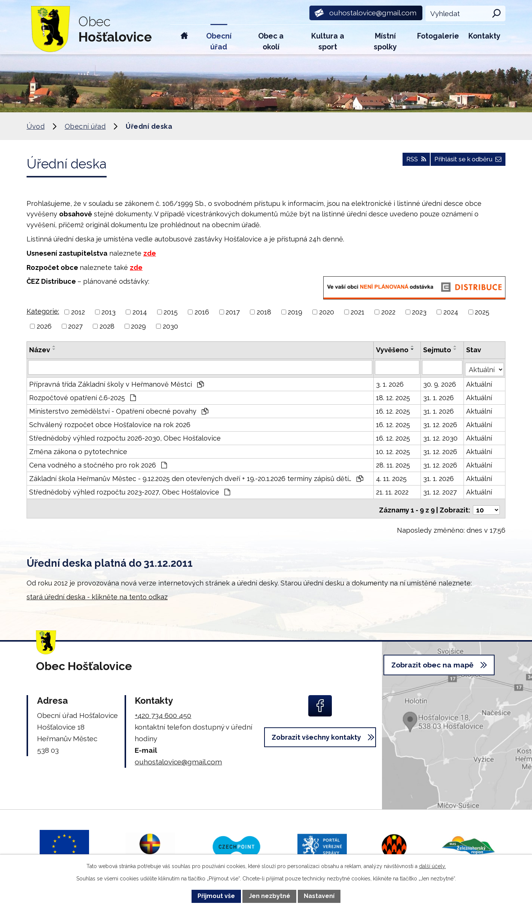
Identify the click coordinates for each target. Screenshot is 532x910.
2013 (108, 312)
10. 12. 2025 (393, 450)
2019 (295, 312)
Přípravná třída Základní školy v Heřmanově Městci (116, 382)
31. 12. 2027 (441, 490)
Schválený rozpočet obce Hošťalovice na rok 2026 (109, 423)
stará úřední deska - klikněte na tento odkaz (97, 592)
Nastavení (319, 896)
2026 (44, 326)
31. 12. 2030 (441, 436)
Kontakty (484, 36)
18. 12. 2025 (393, 396)
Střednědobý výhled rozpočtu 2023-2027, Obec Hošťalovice (129, 490)
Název (39, 350)
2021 (357, 312)
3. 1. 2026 (390, 382)
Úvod (184, 39)
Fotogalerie (438, 36)
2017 (233, 312)
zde (149, 253)
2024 (450, 312)
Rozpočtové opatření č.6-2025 (82, 396)
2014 (139, 312)
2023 (419, 312)
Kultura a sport (327, 41)
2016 (202, 312)
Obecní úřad (219, 41)
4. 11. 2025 (391, 477)
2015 (170, 312)
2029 (138, 326)
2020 (326, 312)
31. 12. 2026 (441, 423)
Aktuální (479, 382)
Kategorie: (43, 311)
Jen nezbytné (269, 896)
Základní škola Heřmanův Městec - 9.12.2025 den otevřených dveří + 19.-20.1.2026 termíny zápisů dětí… (196, 477)
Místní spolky (385, 41)
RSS (401, 163)
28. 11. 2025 (393, 463)
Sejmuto (438, 350)
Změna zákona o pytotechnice (78, 450)
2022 (388, 312)
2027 (75, 326)
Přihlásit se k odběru (462, 163)
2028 (107, 326)
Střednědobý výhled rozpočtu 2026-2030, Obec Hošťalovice (125, 436)
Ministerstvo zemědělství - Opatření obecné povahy (118, 409)
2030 (170, 326)
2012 (78, 312)
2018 (264, 312)
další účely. (432, 866)
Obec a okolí (271, 41)
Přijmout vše (216, 896)
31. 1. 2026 (439, 396)
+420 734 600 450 (163, 710)
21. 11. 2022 (392, 490)
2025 (482, 312)
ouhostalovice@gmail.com (178, 757)
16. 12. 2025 (393, 409)
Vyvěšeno (392, 350)
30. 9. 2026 (440, 382)
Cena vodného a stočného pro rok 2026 (98, 463)
